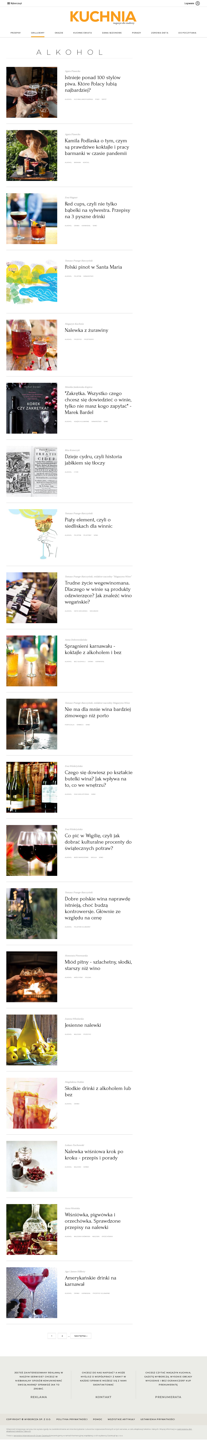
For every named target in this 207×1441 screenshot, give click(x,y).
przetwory (89, 341)
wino (95, 227)
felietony (87, 537)
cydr (76, 473)
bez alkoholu (80, 663)
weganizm (94, 612)
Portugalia (69, 726)
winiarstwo (88, 278)
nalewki (77, 1036)
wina (96, 537)
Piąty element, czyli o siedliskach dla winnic (88, 524)
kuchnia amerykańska (83, 101)
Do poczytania (186, 34)
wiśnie (86, 1168)
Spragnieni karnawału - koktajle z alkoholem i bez (93, 650)
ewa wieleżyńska (81, 796)
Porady (136, 34)
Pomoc (97, 1420)
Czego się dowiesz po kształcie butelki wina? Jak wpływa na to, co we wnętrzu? (99, 780)
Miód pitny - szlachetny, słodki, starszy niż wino (98, 966)
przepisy (78, 341)
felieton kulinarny (82, 928)
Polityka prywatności (72, 1420)
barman (77, 164)
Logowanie (192, 3)
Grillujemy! (38, 34)
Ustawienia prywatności (157, 1420)
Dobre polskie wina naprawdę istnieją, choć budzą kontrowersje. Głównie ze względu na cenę (97, 909)
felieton (77, 278)
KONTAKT (103, 1398)
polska (88, 979)
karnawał (86, 227)
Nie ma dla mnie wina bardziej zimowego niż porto (98, 714)
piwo (97, 101)
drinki (76, 227)
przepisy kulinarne (101, 1295)
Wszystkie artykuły (121, 1420)
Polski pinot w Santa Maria (93, 268)
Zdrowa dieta (159, 34)
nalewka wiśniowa (82, 1238)
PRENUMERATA (168, 1398)
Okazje (58, 34)
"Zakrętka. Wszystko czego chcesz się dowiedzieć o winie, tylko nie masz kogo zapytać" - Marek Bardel (98, 404)
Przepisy (16, 34)
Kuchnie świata (82, 34)
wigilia (94, 859)
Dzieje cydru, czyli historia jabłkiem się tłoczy (93, 461)
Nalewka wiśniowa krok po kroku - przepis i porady (94, 1156)
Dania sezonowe (111, 34)
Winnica (80, 726)
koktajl (86, 164)
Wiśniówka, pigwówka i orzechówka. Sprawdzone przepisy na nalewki (93, 1222)
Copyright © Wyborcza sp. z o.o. (28, 1420)
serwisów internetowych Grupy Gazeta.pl (32, 1437)
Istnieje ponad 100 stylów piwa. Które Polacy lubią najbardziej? (93, 85)
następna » (80, 1337)
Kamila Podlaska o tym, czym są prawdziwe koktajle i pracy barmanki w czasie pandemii (97, 148)
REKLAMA (38, 1398)
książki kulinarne (81, 423)
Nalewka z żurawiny (86, 332)
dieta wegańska (80, 612)
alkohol (68, 101)
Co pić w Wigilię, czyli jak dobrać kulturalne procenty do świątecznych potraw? (98, 843)
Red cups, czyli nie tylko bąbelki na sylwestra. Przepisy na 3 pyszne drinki (97, 211)
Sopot (104, 101)
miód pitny (78, 979)
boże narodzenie (81, 859)
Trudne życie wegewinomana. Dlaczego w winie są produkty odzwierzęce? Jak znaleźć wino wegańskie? (98, 593)
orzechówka (107, 1238)
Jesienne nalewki (83, 1026)
